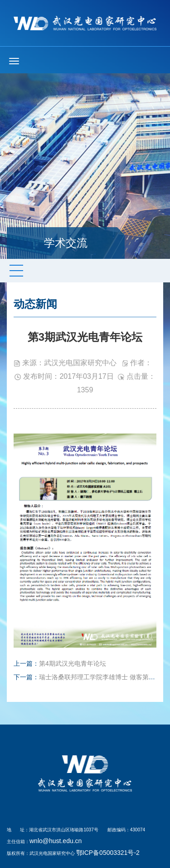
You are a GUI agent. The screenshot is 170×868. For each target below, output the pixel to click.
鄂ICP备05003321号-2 (108, 852)
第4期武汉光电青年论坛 (72, 663)
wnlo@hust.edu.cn (55, 840)
